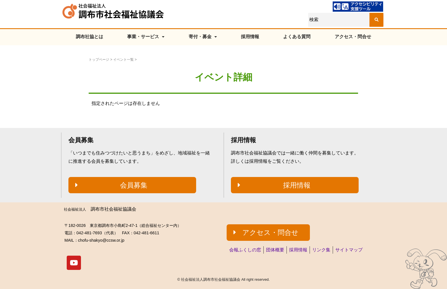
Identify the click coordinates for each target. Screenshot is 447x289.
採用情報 (250, 36)
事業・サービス (145, 36)
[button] (132, 185)
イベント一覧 (123, 60)
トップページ (99, 60)
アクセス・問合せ (353, 36)
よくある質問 (296, 36)
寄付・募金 (203, 36)
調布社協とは (89, 36)
